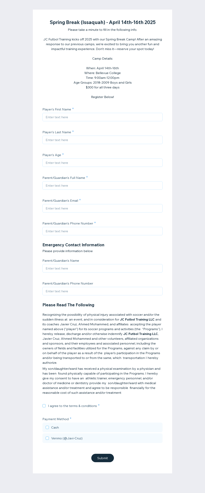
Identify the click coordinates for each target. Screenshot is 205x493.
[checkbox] (44, 405)
